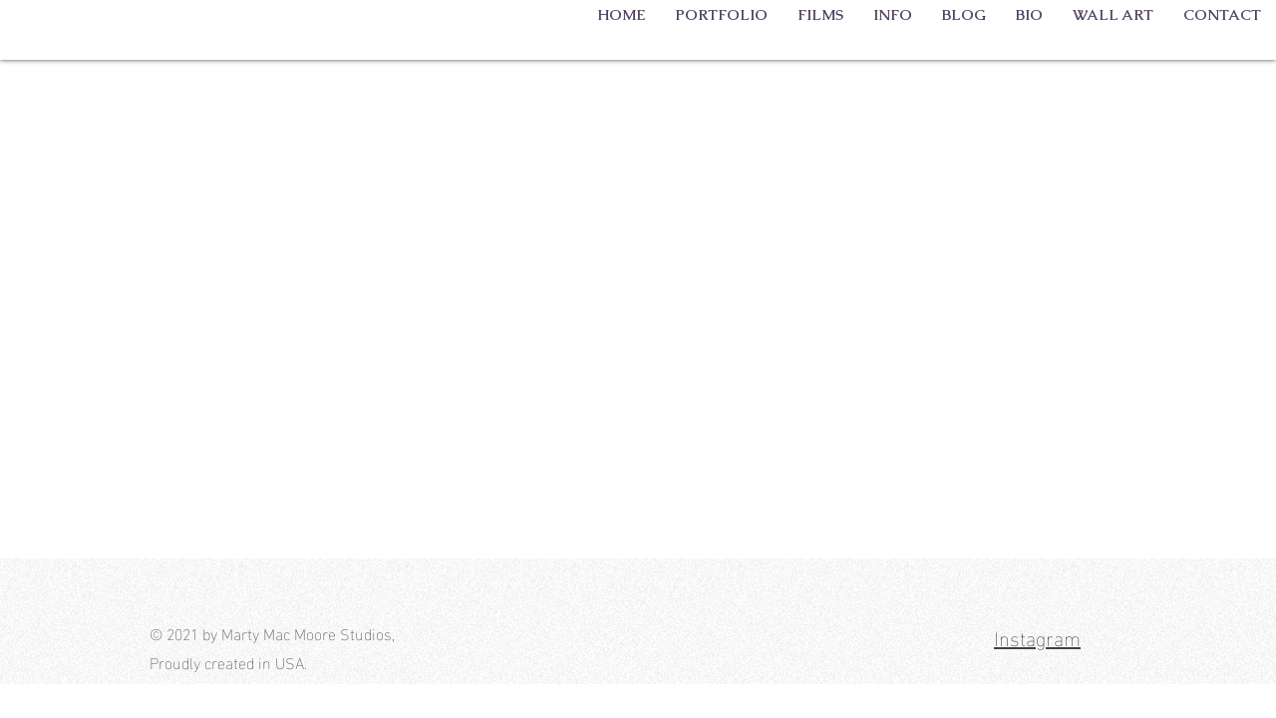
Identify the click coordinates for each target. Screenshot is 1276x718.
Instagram (1037, 636)
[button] (721, 14)
